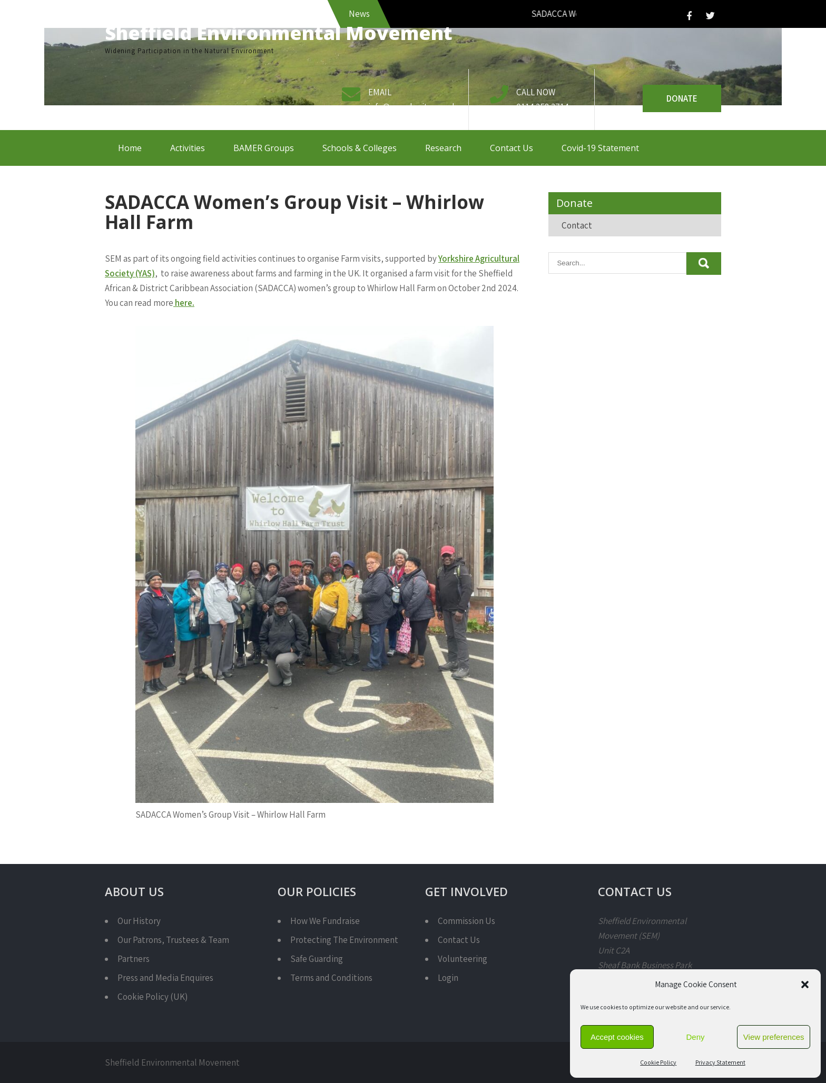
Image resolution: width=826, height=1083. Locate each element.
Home (130, 148)
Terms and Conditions (331, 977)
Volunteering (462, 959)
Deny (695, 1036)
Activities (187, 148)
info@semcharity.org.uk (412, 107)
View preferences (773, 1036)
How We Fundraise (325, 921)
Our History (139, 921)
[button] (805, 984)
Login (448, 977)
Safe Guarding (316, 959)
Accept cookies (617, 1036)
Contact (577, 225)
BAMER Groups (263, 148)
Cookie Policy (658, 1062)
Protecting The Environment (344, 940)
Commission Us (466, 921)
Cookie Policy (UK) (152, 996)
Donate (681, 98)
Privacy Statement (720, 1062)
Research (443, 148)
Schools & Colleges (359, 148)
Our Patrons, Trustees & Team (173, 940)
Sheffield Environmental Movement (279, 33)
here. (183, 303)
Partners (133, 959)
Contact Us (511, 148)
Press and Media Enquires (165, 977)
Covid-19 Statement (600, 148)
